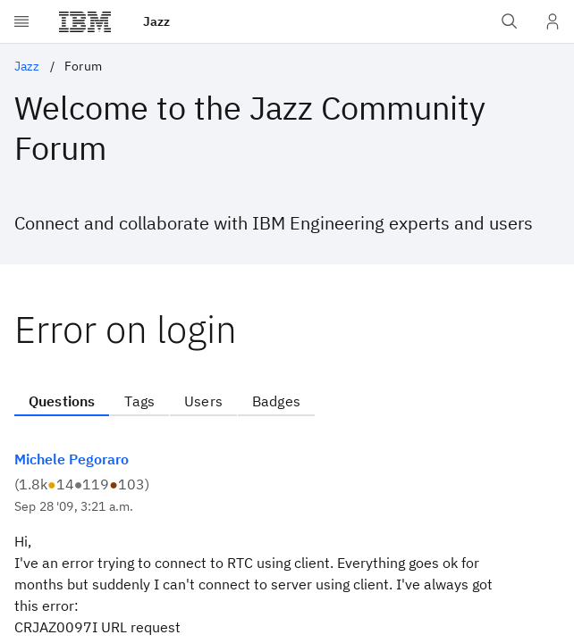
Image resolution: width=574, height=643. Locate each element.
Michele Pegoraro (71, 459)
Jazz (27, 66)
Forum (83, 66)
